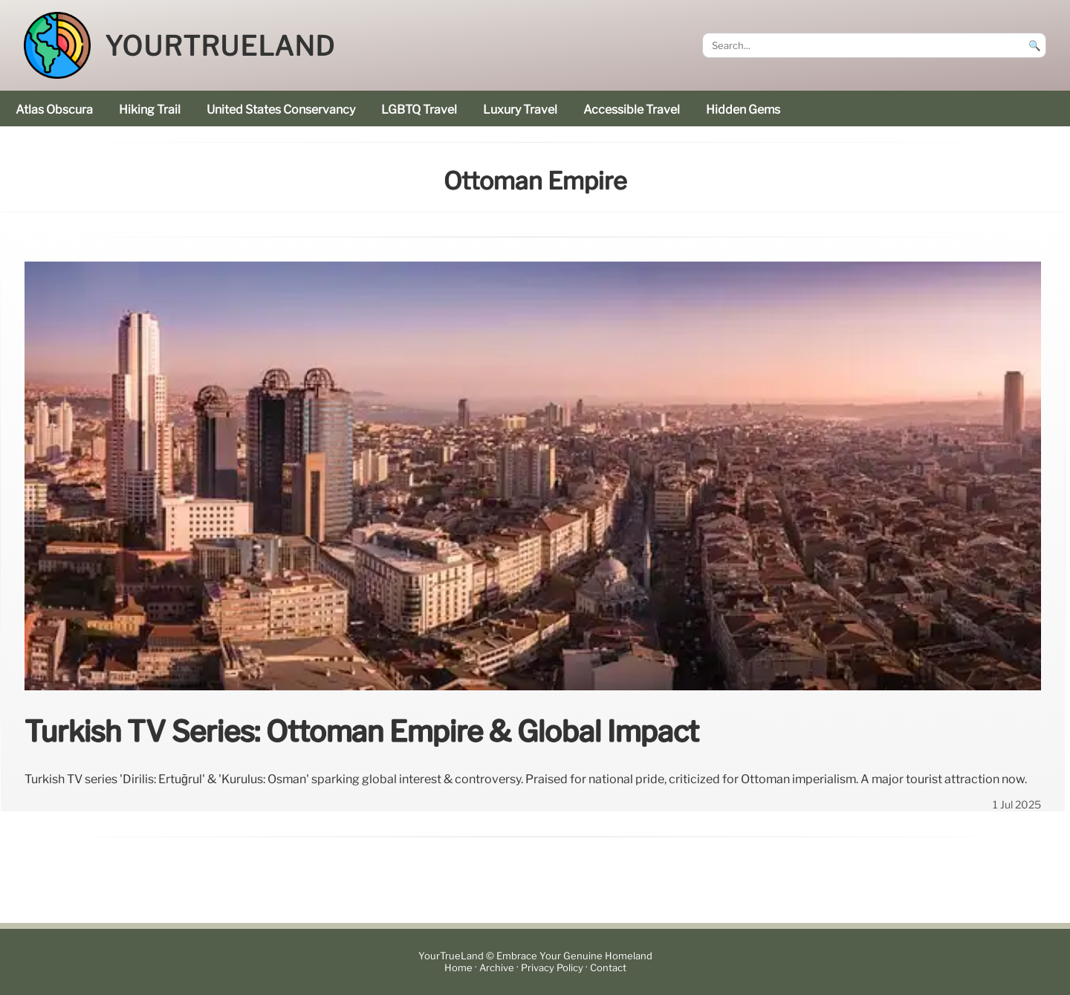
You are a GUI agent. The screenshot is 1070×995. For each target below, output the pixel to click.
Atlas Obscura (54, 110)
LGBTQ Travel (419, 110)
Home (458, 967)
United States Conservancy (281, 110)
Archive (496, 967)
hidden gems (743, 110)
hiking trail (150, 110)
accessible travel (631, 110)
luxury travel (520, 110)
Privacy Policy (552, 967)
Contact (608, 967)
